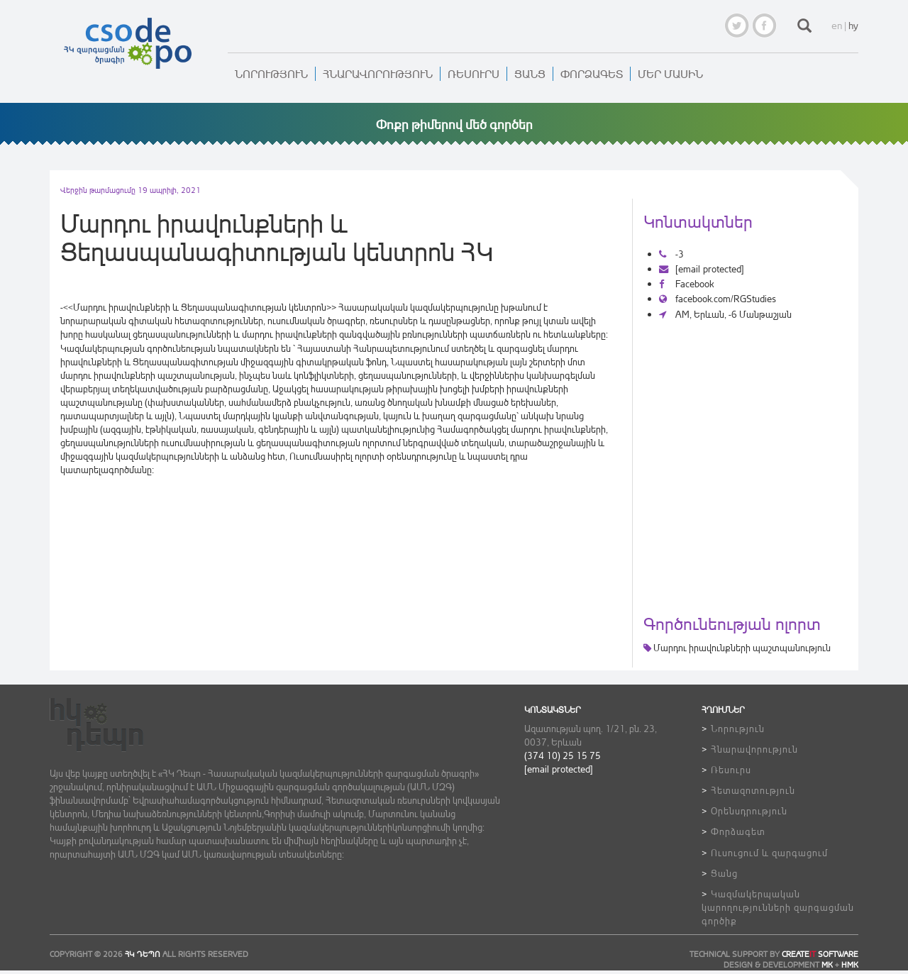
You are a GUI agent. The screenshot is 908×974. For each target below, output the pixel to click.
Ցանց (530, 74)
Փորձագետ (591, 74)
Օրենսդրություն (749, 810)
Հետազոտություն (753, 790)
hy (853, 25)
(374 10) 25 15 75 (562, 755)
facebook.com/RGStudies (717, 298)
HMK (849, 965)
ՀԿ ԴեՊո (142, 954)
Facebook (686, 283)
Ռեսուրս (473, 74)
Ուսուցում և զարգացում (769, 852)
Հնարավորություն (378, 74)
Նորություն (271, 74)
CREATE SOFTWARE (820, 954)
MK (827, 965)
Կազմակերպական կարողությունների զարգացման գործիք (778, 906)
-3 (671, 254)
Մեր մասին (670, 74)
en (836, 25)
